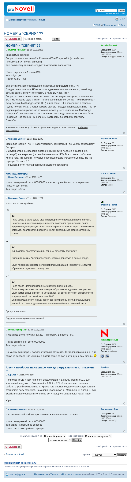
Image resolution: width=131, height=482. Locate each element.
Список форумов (18, 20)
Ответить (13, 38)
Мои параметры (17, 173)
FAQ (98, 25)
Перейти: (86, 455)
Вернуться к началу (124, 133)
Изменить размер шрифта (122, 19)
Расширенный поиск (115, 13)
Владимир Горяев (16, 198)
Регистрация (110, 25)
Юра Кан (12, 375)
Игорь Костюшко (16, 177)
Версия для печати (117, 19)
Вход (123, 25)
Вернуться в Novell (15, 454)
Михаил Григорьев (17, 330)
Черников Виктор (16, 139)
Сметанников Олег (17, 410)
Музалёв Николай (16, 50)
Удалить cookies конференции (65, 474)
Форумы (32, 20)
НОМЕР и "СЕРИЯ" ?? (23, 33)
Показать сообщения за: (42, 436)
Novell (42, 20)
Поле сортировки (89, 436)
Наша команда (41, 474)
